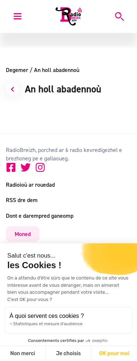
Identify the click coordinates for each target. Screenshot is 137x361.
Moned (23, 234)
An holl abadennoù (56, 69)
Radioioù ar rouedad (30, 184)
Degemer (19, 69)
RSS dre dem (22, 200)
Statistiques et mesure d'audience (48, 323)
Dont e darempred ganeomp (39, 215)
